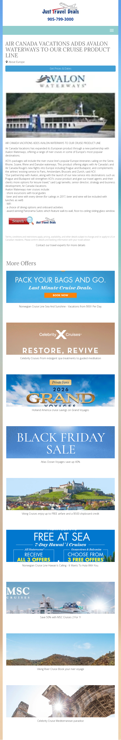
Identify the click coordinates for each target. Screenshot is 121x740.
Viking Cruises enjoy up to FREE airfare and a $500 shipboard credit (60, 496)
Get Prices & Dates (60, 68)
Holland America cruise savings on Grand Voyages (60, 393)
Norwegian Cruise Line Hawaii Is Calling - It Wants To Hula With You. (60, 548)
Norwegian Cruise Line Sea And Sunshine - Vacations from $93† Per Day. (60, 289)
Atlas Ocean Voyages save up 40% (60, 445)
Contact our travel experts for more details (60, 245)
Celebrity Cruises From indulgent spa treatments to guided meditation (60, 341)
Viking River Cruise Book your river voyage (60, 652)
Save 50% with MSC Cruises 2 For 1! (60, 600)
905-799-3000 (60, 19)
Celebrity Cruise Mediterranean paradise (60, 703)
